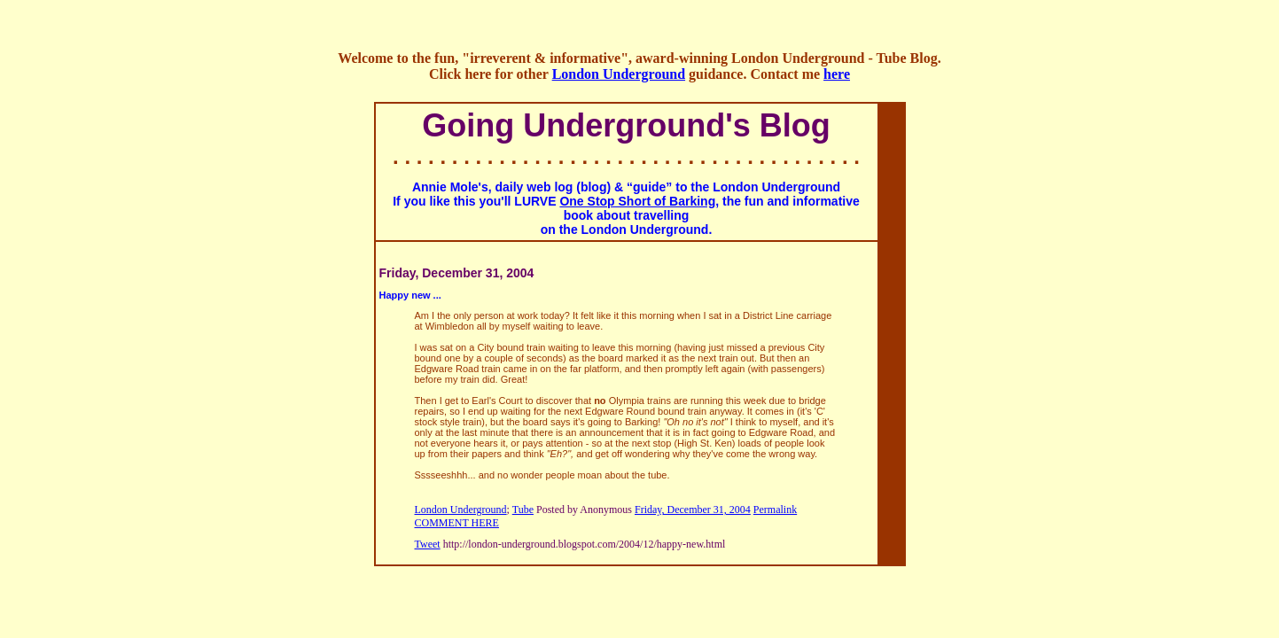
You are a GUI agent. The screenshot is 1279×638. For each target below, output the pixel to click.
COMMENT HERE (457, 523)
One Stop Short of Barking (637, 201)
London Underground (618, 74)
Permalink (775, 509)
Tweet (428, 544)
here (836, 74)
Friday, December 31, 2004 (693, 509)
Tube (523, 509)
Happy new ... (410, 295)
